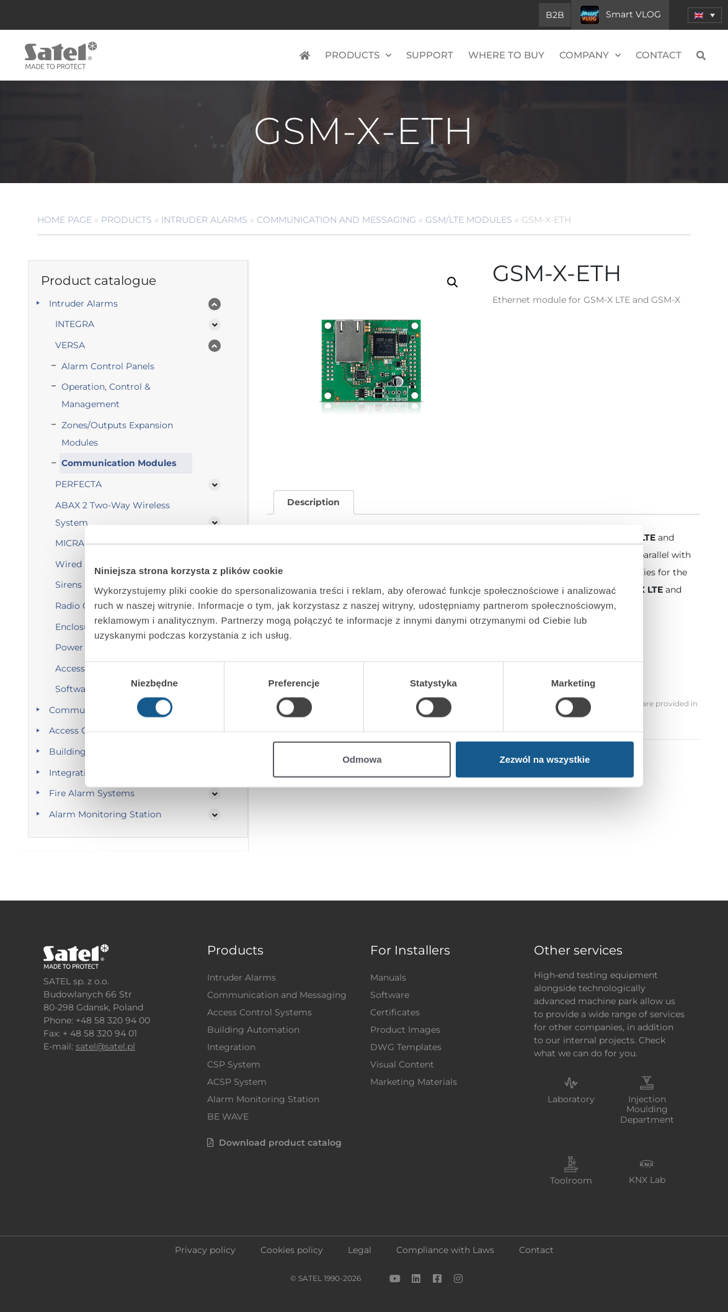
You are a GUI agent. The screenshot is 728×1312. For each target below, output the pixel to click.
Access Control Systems (259, 1012)
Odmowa (361, 758)
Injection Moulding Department (647, 1110)
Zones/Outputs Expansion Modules (117, 434)
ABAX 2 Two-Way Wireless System (112, 514)
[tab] (313, 502)
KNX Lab (647, 1179)
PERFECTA (78, 484)
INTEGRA (74, 324)
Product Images (405, 1029)
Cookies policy (291, 1250)
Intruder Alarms (204, 219)
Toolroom (571, 1180)
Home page (64, 219)
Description (313, 502)
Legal (359, 1250)
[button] (453, 282)
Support (429, 55)
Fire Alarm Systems (92, 793)
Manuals (388, 977)
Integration (231, 1047)
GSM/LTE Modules (468, 219)
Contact (658, 55)
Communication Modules (118, 463)
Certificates (395, 1012)
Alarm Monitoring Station (105, 814)
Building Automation (253, 1029)
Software (389, 994)
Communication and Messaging (336, 219)
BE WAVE (228, 1116)
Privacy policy (205, 1250)
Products (358, 55)
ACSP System (237, 1081)
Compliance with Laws (445, 1250)
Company (590, 55)
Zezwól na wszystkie (545, 758)
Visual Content (402, 1064)
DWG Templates (406, 1047)
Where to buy (506, 55)
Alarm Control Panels (107, 366)
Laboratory (571, 1099)
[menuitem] (705, 15)
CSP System (233, 1064)
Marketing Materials (413, 1081)
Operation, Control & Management (105, 395)
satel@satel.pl (105, 1046)
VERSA (70, 345)
